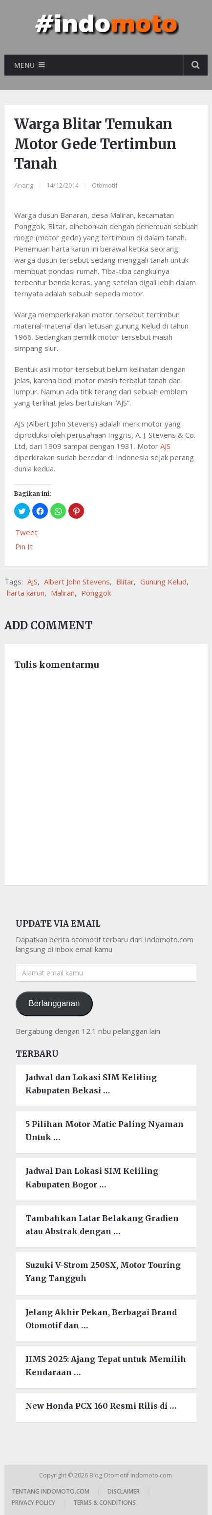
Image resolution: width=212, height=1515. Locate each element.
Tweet (26, 532)
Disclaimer (123, 1491)
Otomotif (105, 185)
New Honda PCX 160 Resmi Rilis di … (100, 1406)
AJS (165, 446)
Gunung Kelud (163, 581)
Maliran (63, 593)
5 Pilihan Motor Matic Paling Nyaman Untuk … (104, 1130)
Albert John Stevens (77, 581)
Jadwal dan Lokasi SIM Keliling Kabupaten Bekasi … (91, 1083)
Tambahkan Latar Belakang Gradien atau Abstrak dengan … (102, 1224)
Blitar (125, 581)
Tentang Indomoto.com (50, 1491)
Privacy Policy (33, 1502)
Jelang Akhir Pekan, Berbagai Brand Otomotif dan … (101, 1318)
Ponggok (96, 593)
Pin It (24, 546)
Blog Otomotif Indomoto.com (131, 1475)
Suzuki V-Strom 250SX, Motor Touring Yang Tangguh (103, 1271)
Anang (23, 185)
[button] (22, 511)
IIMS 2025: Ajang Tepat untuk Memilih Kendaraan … (105, 1365)
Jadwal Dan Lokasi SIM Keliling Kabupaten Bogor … (91, 1177)
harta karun (25, 593)
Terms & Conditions (104, 1502)
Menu (24, 65)
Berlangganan (54, 1003)
